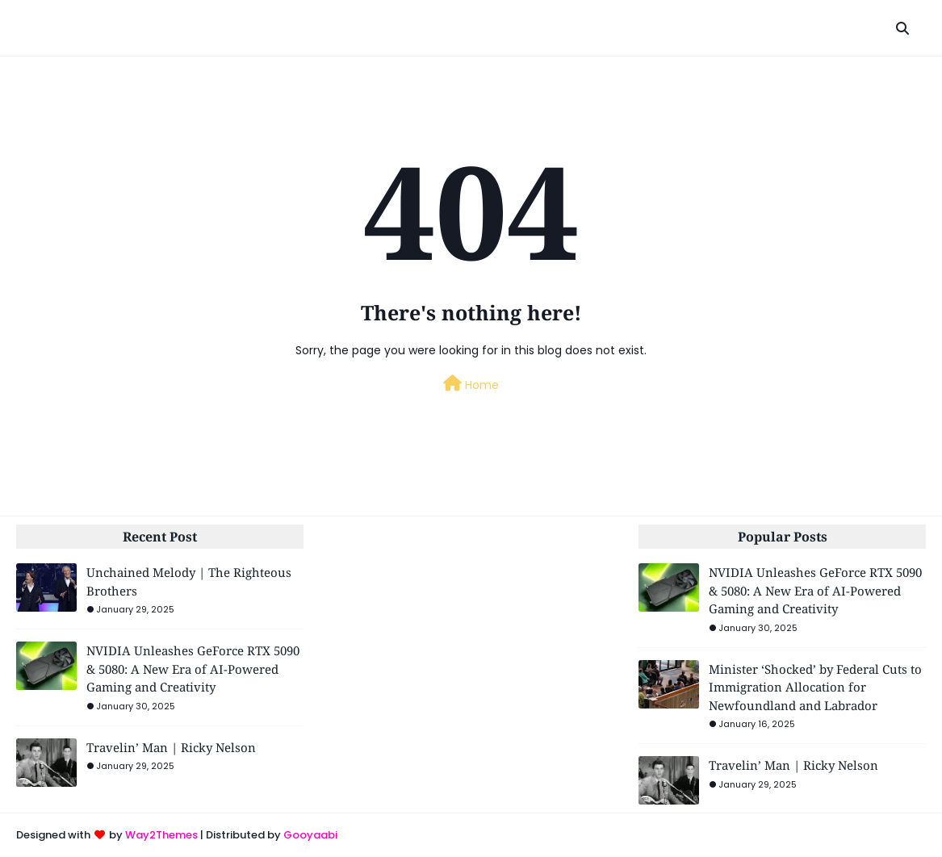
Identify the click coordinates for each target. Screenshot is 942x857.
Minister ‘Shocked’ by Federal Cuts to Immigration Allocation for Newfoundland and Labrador (815, 687)
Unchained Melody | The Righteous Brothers (188, 581)
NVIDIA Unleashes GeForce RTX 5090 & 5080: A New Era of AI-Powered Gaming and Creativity (192, 668)
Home (471, 384)
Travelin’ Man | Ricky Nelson (171, 747)
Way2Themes (161, 834)
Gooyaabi (310, 834)
